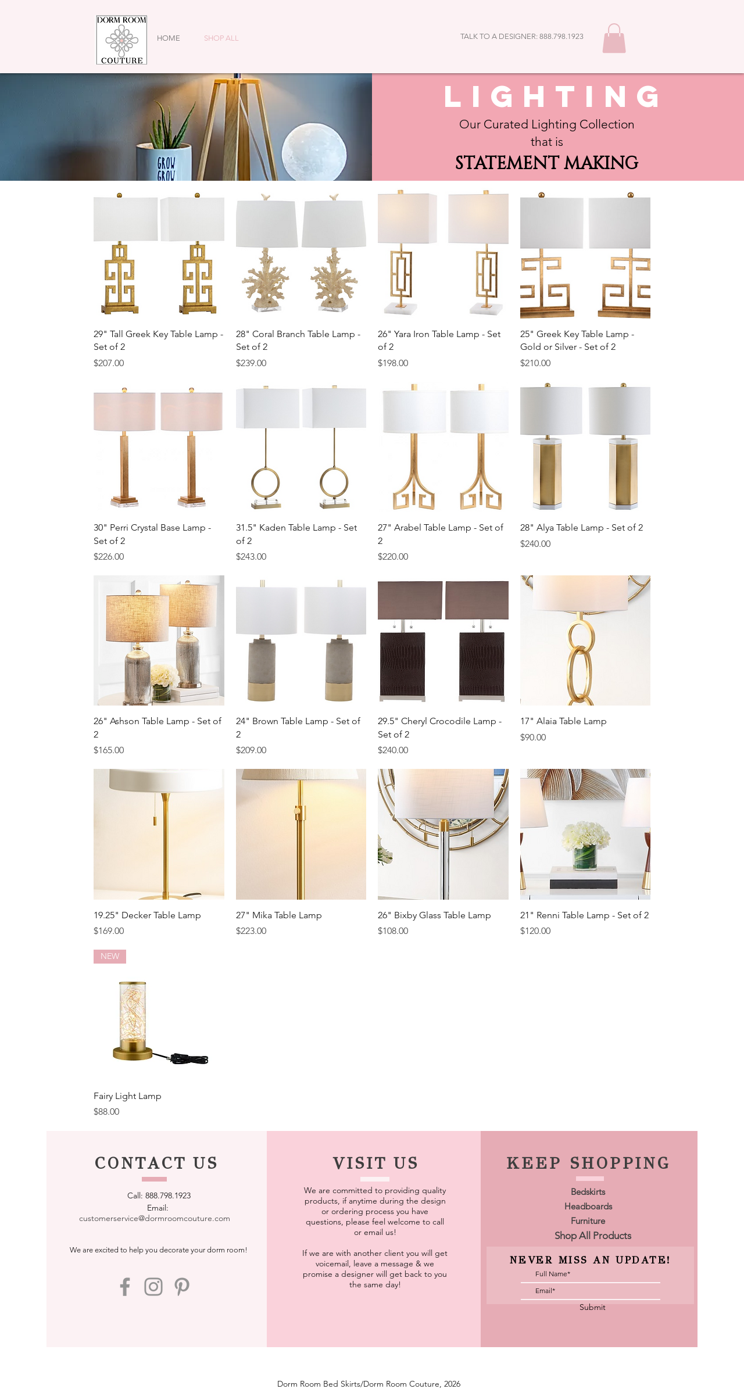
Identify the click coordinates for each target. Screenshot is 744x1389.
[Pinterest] (182, 1287)
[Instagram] (153, 1287)
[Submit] (593, 1308)
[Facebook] (125, 1287)
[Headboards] (588, 1206)
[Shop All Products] (593, 1236)
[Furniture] (588, 1220)
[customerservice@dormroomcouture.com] (155, 1218)
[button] (614, 38)
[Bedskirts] (588, 1191)
